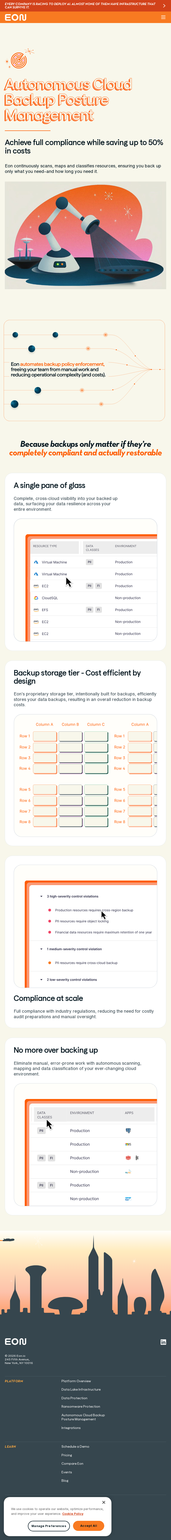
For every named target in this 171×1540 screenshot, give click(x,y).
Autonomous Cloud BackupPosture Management (83, 1417)
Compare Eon (72, 1463)
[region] (57, 1516)
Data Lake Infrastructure (81, 1389)
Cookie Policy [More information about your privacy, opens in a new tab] (72, 1513)
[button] (162, 17)
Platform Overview (76, 1381)
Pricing (66, 1455)
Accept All (88, 1525)
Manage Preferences (48, 1526)
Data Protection (74, 1398)
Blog (64, 1480)
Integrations (71, 1428)
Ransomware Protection (80, 1406)
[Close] (103, 1502)
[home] (15, 17)
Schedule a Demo (75, 1446)
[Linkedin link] (163, 1342)
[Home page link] (15, 1342)
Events (66, 1472)
